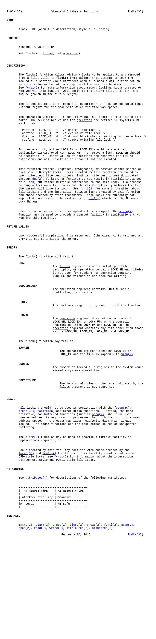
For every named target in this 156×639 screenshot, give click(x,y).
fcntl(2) (32, 100)
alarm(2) (126, 247)
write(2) (56, 619)
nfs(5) (94, 232)
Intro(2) (25, 615)
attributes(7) (36, 560)
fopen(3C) (122, 478)
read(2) (40, 619)
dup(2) (37, 208)
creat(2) (94, 615)
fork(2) (52, 208)
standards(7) (102, 619)
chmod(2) (59, 615)
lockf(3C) (26, 532)
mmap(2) (127, 415)
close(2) (76, 615)
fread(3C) (26, 482)
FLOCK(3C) (135, 626)
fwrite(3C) (45, 482)
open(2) (98, 485)
